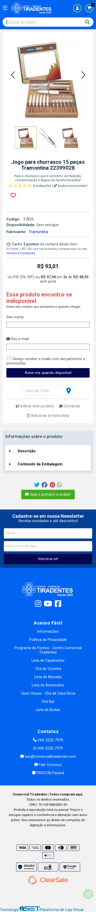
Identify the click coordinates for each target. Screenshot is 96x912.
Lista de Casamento (48, 660)
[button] (13, 75)
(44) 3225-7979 (48, 740)
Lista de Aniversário (48, 685)
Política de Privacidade (48, 640)
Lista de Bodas (48, 710)
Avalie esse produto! (71, 186)
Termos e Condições (20, 253)
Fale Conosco (48, 765)
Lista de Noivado (48, 677)
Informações (48, 631)
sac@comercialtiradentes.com (48, 756)
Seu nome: (15, 317)
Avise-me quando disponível (48, 373)
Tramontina (38, 232)
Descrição (27, 451)
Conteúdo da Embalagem (40, 464)
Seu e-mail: (17, 339)
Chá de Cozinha (48, 669)
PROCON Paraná (48, 773)
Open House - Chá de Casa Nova (48, 693)
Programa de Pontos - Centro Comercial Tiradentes (48, 650)
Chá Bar (48, 701)
